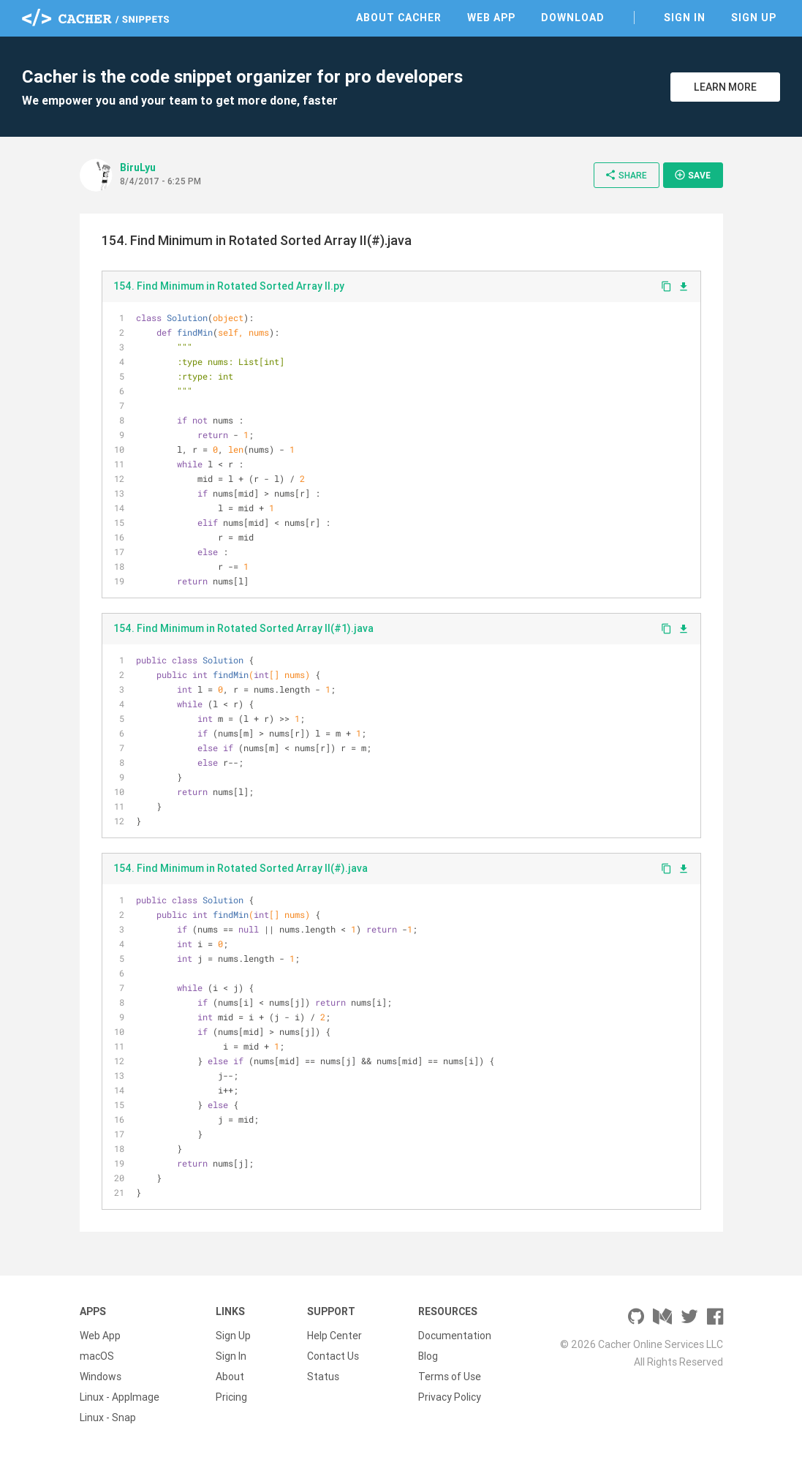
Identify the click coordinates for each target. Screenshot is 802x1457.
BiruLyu (138, 167)
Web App (491, 17)
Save (692, 175)
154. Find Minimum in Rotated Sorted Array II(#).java (240, 868)
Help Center (334, 1335)
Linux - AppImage (119, 1397)
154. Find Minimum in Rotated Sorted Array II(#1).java (243, 628)
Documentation (454, 1335)
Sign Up (753, 17)
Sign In (684, 17)
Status (323, 1376)
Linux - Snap (108, 1417)
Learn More (725, 87)
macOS (97, 1356)
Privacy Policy (449, 1397)
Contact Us (333, 1356)
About (230, 1376)
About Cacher (399, 17)
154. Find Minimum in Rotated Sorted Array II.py (228, 286)
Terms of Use (449, 1376)
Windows (100, 1376)
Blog (428, 1356)
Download (573, 17)
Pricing (231, 1397)
